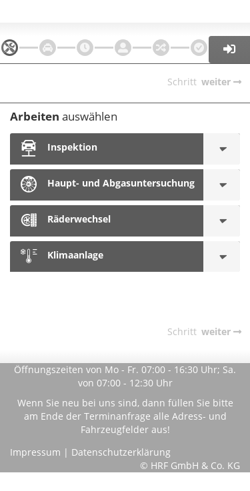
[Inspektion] (221, 149)
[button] (230, 49)
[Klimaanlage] (221, 256)
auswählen (63, 116)
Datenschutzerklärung (121, 452)
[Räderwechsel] (221, 221)
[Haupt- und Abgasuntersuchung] (221, 185)
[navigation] (9, 47)
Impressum (35, 452)
